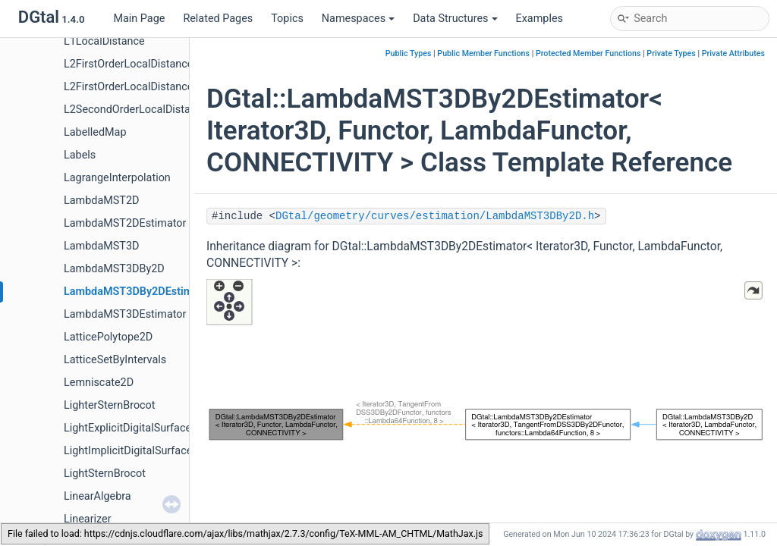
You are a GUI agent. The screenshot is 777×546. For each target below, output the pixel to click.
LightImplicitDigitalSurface (128, 450)
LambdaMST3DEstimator (125, 314)
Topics (287, 18)
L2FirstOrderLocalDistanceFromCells (153, 86)
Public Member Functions (483, 53)
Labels (80, 155)
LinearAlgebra (97, 496)
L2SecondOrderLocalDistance (136, 109)
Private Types (670, 53)
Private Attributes (733, 53)
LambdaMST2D (101, 200)
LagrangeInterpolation (117, 177)
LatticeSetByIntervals (115, 359)
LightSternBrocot (105, 473)
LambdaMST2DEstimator (125, 223)
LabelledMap (95, 132)
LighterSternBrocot (110, 405)
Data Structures (455, 18)
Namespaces (358, 18)
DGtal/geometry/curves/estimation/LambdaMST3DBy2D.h (434, 216)
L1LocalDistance (104, 41)
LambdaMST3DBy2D (114, 268)
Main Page (139, 18)
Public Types (408, 53)
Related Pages (218, 18)
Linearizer (88, 519)
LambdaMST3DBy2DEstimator (138, 291)
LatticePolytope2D (108, 337)
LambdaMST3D (101, 246)
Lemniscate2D (99, 382)
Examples (539, 18)
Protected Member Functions (588, 53)
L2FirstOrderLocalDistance (128, 64)
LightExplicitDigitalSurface (127, 428)
